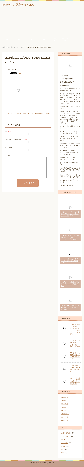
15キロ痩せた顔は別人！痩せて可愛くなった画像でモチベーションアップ (70, 237)
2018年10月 (65, 414)
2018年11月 (65, 411)
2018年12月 (65, 407)
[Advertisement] (42, 23)
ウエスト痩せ (65, 40)
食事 (19, 40)
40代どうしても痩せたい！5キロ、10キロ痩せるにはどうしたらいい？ (70, 214)
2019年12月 (65, 401)
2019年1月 (64, 404)
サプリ (76, 40)
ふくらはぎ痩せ (53, 40)
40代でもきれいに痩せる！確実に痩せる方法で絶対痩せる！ (70, 307)
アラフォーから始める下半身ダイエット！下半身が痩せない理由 (28, 114)
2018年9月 (64, 417)
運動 (30, 40)
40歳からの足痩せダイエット (23, 5)
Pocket (20, 73)
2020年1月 (64, 398)
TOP (13, 47)
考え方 (7, 40)
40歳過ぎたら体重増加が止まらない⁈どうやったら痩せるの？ (70, 284)
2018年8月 (64, 421)
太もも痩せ (42, 40)
